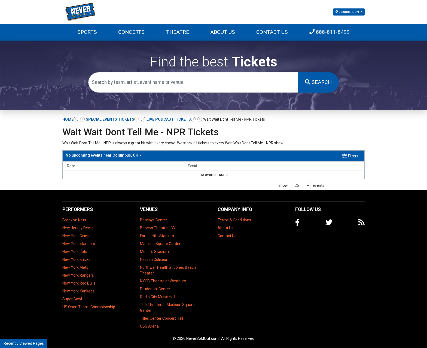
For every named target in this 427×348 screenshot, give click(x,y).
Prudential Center (155, 289)
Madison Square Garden (160, 244)
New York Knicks (76, 259)
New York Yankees (78, 291)
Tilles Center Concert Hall (161, 318)
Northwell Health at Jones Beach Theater (168, 270)
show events (301, 185)
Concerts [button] (131, 32)
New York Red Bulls (78, 283)
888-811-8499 (329, 32)
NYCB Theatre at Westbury (163, 281)
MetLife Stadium (154, 251)
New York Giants (76, 236)
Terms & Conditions (234, 220)
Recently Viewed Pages (24, 343)
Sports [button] (87, 32)
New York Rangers (78, 275)
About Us (222, 32)
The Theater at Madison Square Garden (167, 308)
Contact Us (272, 32)
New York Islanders (78, 244)
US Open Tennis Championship (88, 307)
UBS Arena (149, 326)
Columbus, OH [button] (347, 12)
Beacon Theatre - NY (158, 228)
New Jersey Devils (77, 228)
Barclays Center (153, 220)
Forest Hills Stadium (157, 236)
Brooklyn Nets (74, 220)
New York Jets (74, 251)
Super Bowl (72, 299)
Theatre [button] (177, 32)
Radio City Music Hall (157, 297)
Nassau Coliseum (155, 259)
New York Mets (75, 267)
